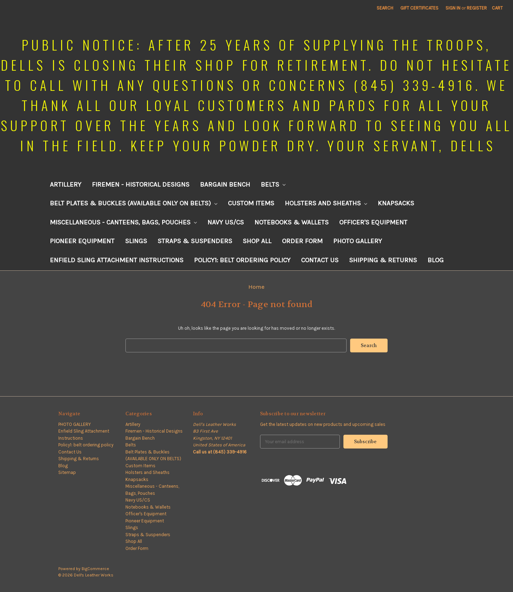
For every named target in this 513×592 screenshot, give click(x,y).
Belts (273, 184)
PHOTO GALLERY (357, 241)
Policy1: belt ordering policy (242, 260)
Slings (136, 241)
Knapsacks (396, 203)
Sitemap (67, 472)
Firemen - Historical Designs (140, 184)
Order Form (302, 241)
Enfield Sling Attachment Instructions (116, 260)
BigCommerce (95, 568)
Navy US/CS (225, 222)
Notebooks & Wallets (291, 222)
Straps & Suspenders (195, 241)
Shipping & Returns (383, 260)
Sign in (453, 8)
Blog (436, 260)
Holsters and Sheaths (326, 203)
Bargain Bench (225, 184)
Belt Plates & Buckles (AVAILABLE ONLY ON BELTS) (133, 203)
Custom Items (251, 203)
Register (477, 8)
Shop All (257, 241)
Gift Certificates (419, 8)
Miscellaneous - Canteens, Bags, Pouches (123, 222)
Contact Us (319, 260)
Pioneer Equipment (82, 241)
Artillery (65, 184)
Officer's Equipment (373, 222)
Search (385, 8)
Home (256, 286)
